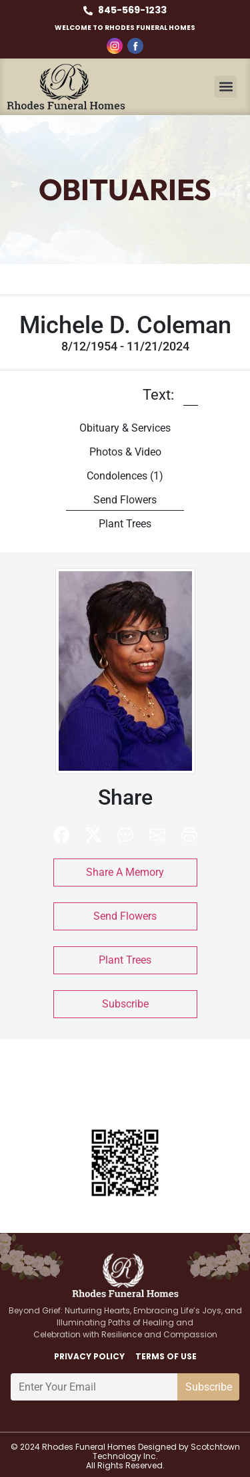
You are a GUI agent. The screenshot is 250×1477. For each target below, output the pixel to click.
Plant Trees (125, 960)
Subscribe (125, 1004)
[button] (226, 87)
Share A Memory (125, 872)
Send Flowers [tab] (125, 499)
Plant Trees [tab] (125, 523)
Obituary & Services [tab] (125, 428)
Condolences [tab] (125, 476)
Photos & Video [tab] (125, 452)
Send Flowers (125, 916)
